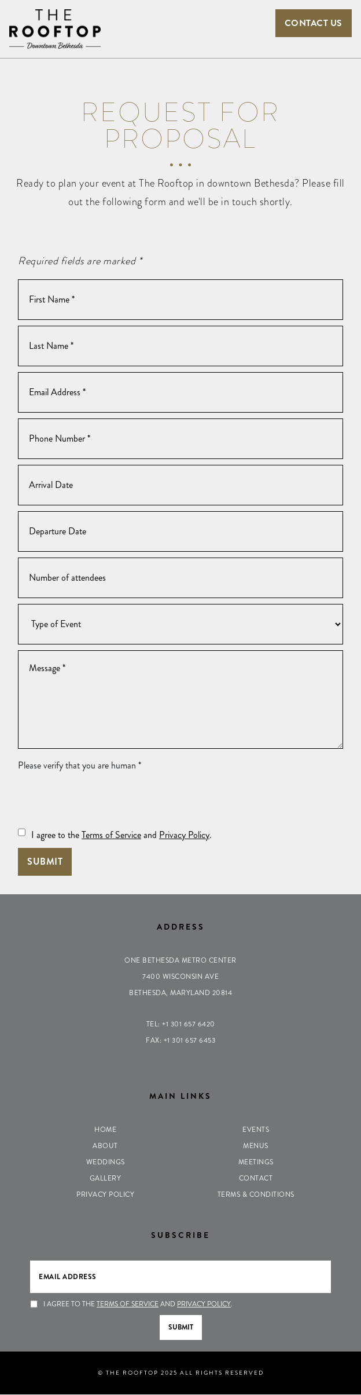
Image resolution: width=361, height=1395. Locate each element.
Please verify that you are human (79, 766)
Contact (256, 1179)
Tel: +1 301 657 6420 (180, 1024)
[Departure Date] (180, 532)
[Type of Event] (180, 624)
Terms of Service (111, 835)
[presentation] (106, 800)
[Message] (180, 700)
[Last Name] (180, 346)
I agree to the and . (121, 835)
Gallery (105, 1179)
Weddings (105, 1162)
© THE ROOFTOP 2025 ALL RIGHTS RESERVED (181, 1373)
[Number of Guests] (180, 578)
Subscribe (180, 1235)
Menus (255, 1146)
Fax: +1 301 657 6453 (180, 1041)
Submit (44, 862)
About (105, 1146)
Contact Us (312, 23)
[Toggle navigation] (180, 20)
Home (105, 1130)
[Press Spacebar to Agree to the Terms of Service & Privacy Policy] (21, 833)
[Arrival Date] (180, 485)
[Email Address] (180, 393)
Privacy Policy (184, 835)
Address (181, 927)
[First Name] (180, 300)
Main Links (180, 1096)
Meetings (256, 1162)
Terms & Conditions (256, 1195)
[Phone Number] (180, 439)
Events (255, 1130)
